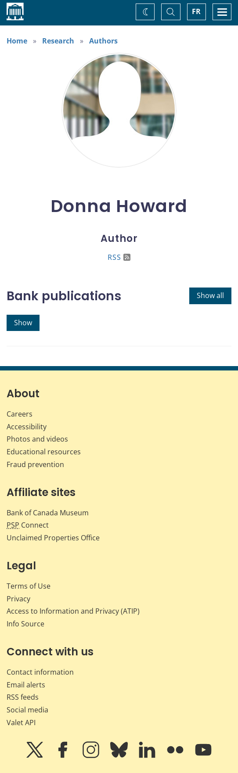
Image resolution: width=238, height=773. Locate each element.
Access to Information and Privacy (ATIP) (73, 611)
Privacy (18, 599)
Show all (210, 295)
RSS (119, 257)
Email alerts (26, 685)
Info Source (25, 624)
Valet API (21, 722)
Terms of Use (28, 586)
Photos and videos (37, 439)
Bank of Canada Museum (48, 513)
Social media (27, 710)
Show (23, 322)
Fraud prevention (35, 464)
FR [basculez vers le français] (196, 11)
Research (58, 41)
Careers (19, 414)
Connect (28, 525)
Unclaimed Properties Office (53, 538)
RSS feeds (23, 697)
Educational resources (44, 452)
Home (17, 41)
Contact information (40, 672)
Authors (103, 41)
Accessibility (27, 426)
